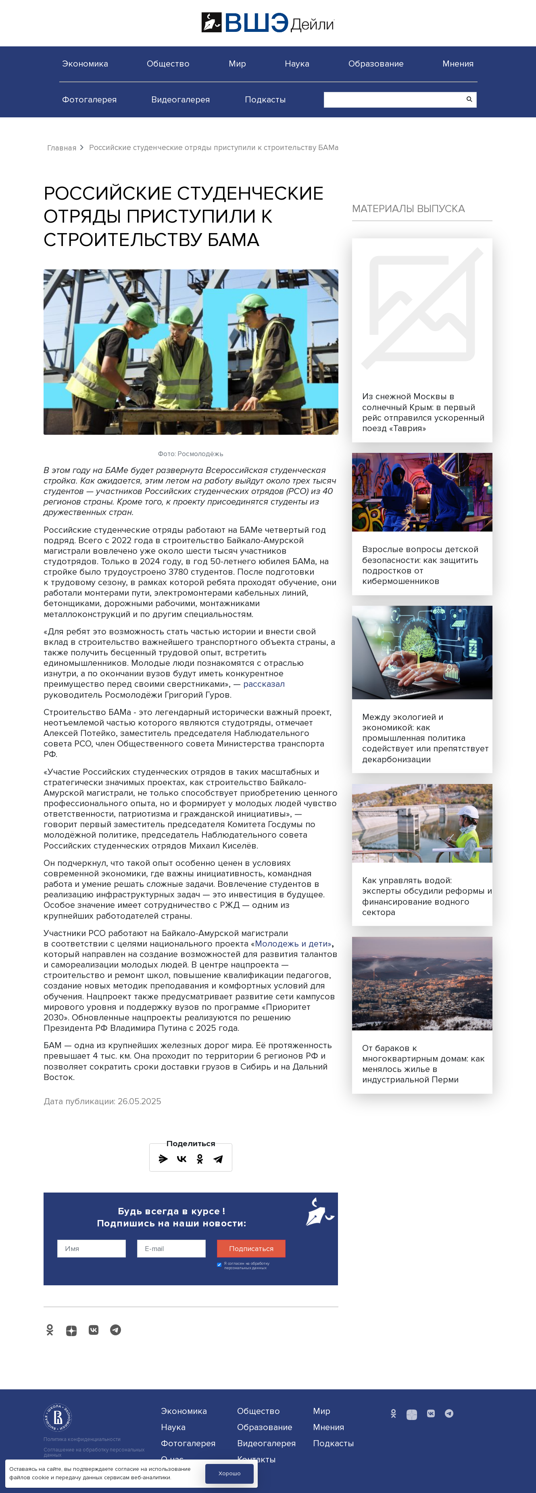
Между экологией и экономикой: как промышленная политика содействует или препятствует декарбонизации (425, 738)
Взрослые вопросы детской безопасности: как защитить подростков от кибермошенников (420, 565)
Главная (62, 148)
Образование (376, 63)
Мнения (458, 63)
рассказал (264, 684)
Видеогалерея (180, 99)
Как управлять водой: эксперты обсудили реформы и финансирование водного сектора (427, 896)
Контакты (256, 1459)
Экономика (85, 63)
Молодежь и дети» (293, 943)
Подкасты (265, 99)
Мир (237, 63)
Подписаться (251, 1248)
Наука (297, 63)
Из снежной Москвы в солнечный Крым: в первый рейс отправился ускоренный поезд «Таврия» (423, 412)
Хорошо (230, 1473)
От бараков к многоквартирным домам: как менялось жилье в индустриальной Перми (423, 1064)
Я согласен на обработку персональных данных (247, 1266)
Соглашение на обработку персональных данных (94, 1452)
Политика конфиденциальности (82, 1439)
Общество (168, 63)
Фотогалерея (89, 99)
